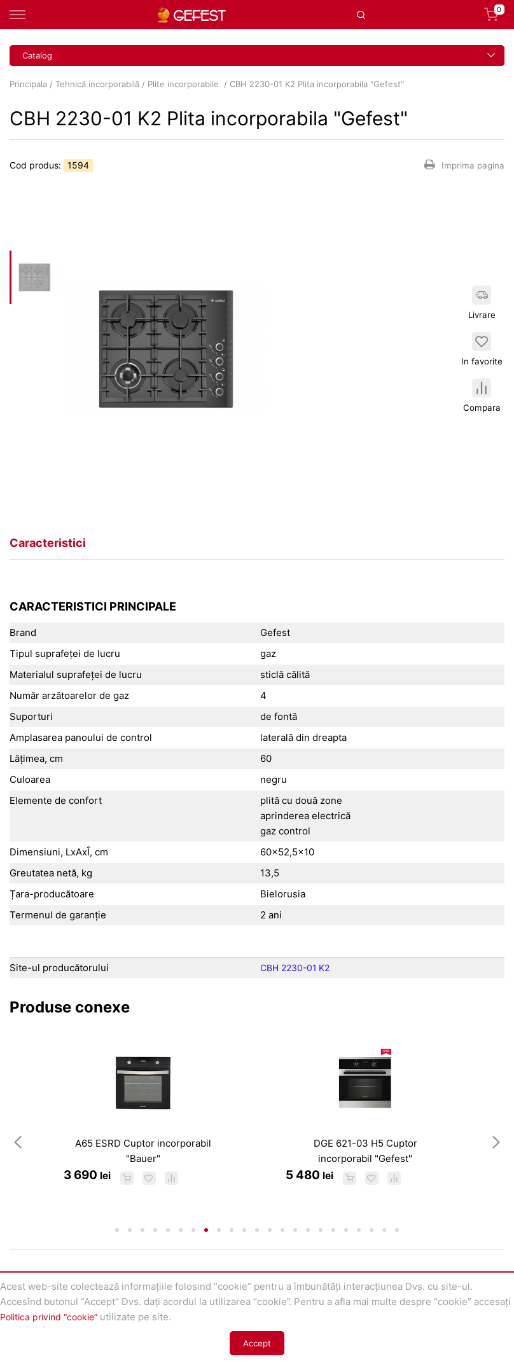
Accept (257, 1343)
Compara (483, 401)
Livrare (483, 296)
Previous (17, 1165)
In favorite (483, 348)
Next (496, 1165)
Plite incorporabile (184, 84)
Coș (494, 15)
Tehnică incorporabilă (97, 84)
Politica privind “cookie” (53, 1317)
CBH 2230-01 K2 (298, 968)
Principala (28, 84)
